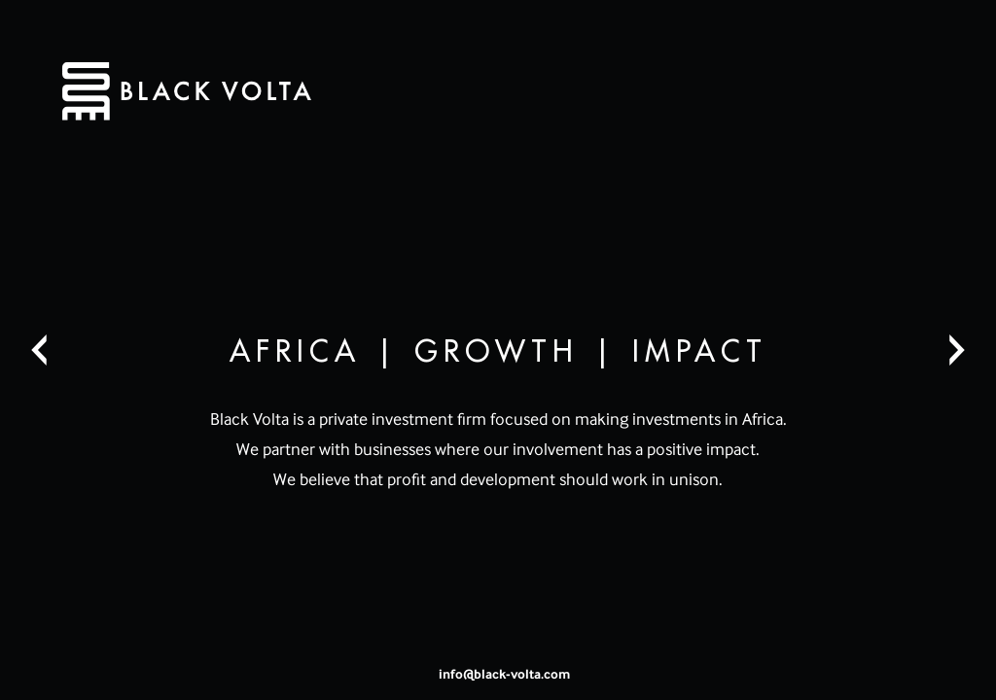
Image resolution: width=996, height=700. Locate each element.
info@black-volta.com (504, 674)
